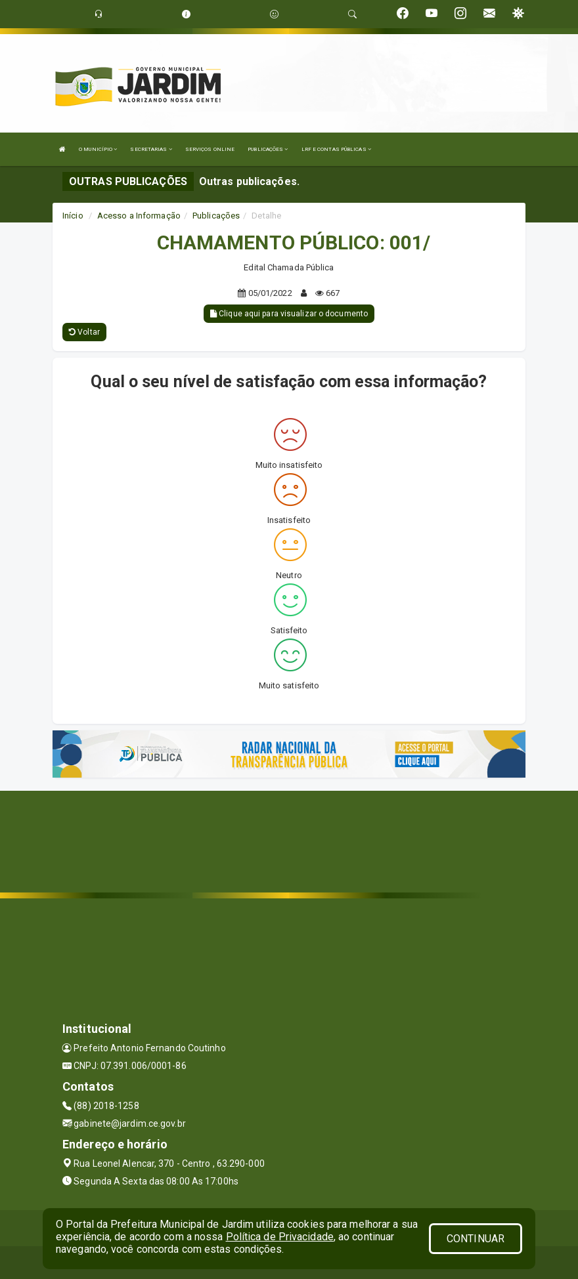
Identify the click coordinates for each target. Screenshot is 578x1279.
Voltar (84, 332)
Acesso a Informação (139, 215)
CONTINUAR (475, 1238)
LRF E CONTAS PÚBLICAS (336, 149)
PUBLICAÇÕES (268, 149)
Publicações (216, 215)
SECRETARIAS (150, 149)
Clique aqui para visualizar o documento (289, 313)
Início (72, 215)
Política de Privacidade (280, 1236)
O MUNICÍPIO (98, 149)
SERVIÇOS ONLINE (210, 149)
